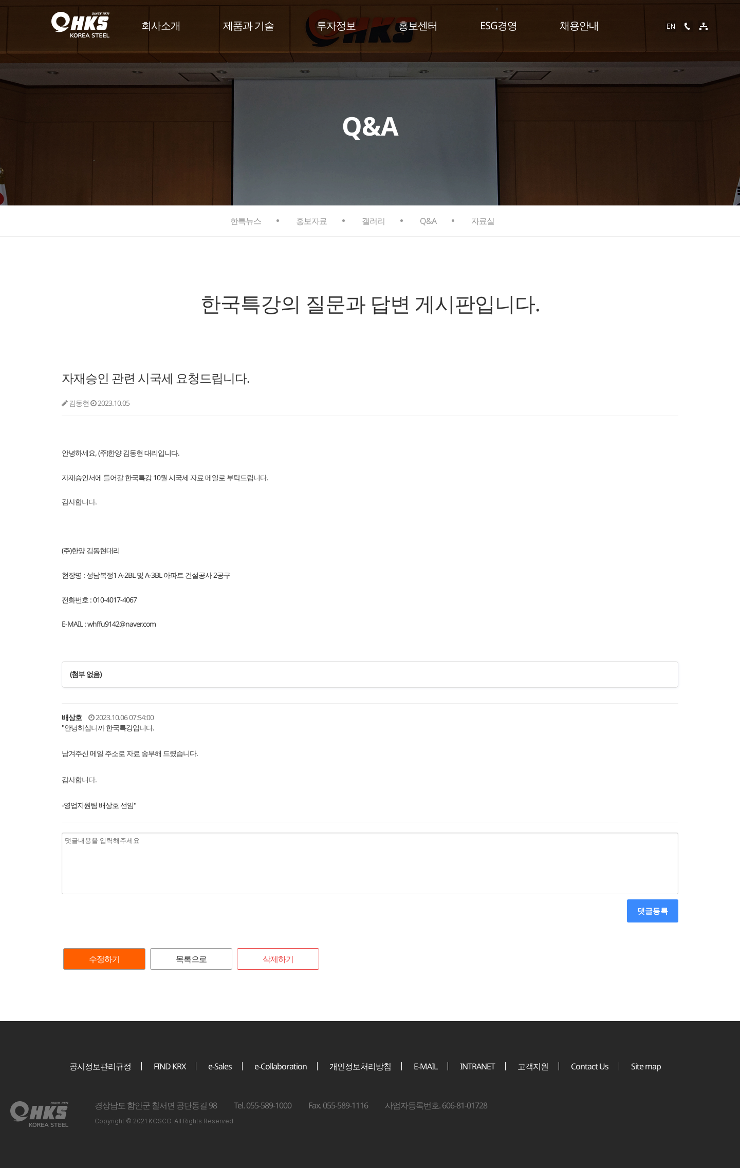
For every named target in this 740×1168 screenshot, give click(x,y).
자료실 (482, 221)
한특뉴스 (245, 221)
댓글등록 (652, 911)
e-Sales (220, 1066)
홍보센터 (417, 25)
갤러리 (373, 221)
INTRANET (477, 1066)
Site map (646, 1066)
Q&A (428, 221)
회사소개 (160, 25)
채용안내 (579, 25)
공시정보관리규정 (100, 1066)
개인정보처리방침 (360, 1066)
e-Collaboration (280, 1066)
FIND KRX (170, 1066)
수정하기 (104, 959)
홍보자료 (311, 221)
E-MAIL (425, 1066)
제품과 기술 (248, 25)
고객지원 (532, 1066)
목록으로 (191, 959)
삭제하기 (278, 959)
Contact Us (589, 1066)
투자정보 (336, 25)
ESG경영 (498, 25)
